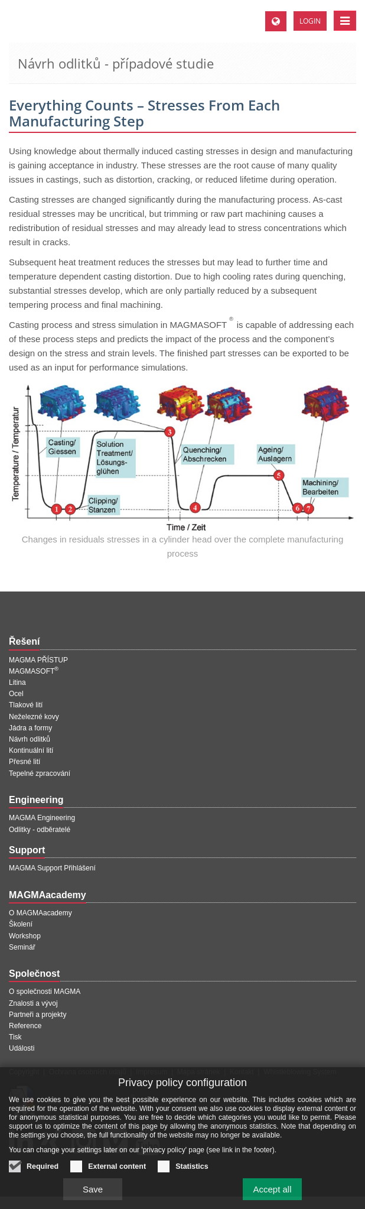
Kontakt (242, 1072)
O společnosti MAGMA (44, 991)
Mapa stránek (198, 1072)
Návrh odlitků (29, 739)
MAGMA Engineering (42, 818)
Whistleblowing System (299, 1072)
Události (21, 1048)
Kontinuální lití (31, 750)
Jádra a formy (30, 728)
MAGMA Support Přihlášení (52, 868)
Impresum (151, 1072)
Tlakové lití (26, 705)
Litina (17, 682)
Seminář (22, 947)
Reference (25, 1026)
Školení (20, 924)
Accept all (272, 1194)
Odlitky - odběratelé (39, 830)
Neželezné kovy (34, 717)
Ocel (16, 694)
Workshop (25, 936)
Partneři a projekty (37, 1014)
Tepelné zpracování (39, 773)
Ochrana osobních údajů (87, 1072)
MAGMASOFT (33, 671)
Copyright (24, 1072)
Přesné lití (24, 762)
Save (93, 1194)
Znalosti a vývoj (33, 1003)
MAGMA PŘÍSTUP (38, 660)
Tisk (15, 1037)
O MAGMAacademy (40, 913)
